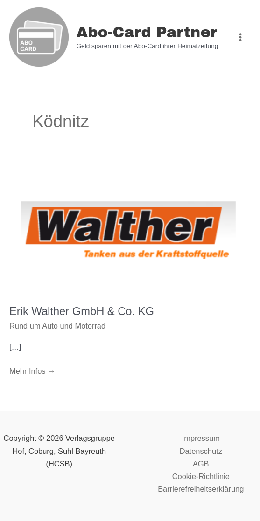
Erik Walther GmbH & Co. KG (81, 311)
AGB (201, 463)
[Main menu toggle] (240, 37)
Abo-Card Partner (146, 32)
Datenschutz (201, 451)
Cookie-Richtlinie (201, 476)
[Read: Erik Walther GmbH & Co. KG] (130, 234)
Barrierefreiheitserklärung (201, 489)
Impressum (201, 438)
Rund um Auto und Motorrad (57, 326)
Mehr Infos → (32, 370)
